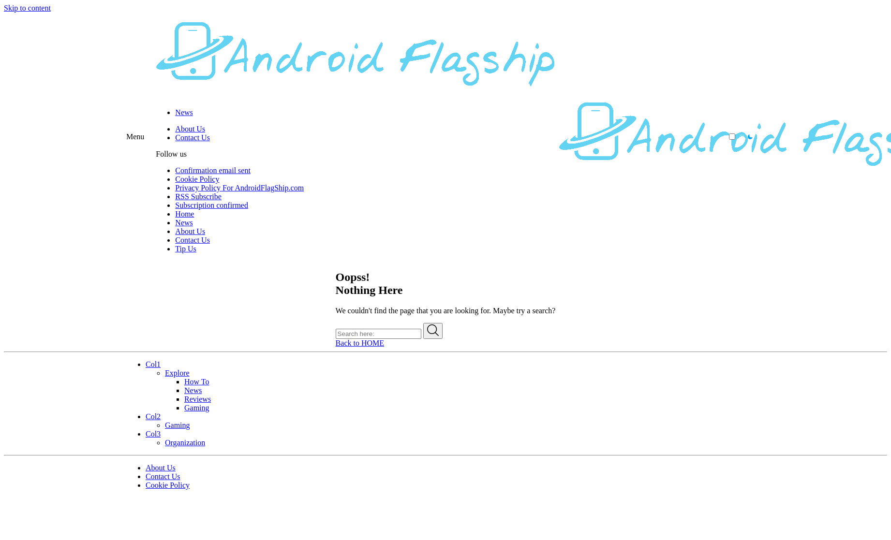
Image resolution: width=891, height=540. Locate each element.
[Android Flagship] (357, 96)
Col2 (153, 416)
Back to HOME (360, 343)
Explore (177, 373)
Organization (185, 442)
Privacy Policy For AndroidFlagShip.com (239, 188)
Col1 (153, 364)
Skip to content (27, 8)
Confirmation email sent (213, 170)
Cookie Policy (197, 179)
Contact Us (192, 137)
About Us (190, 129)
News (184, 112)
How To (196, 382)
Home (184, 214)
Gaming (196, 408)
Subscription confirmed (211, 205)
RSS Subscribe (198, 196)
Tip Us (185, 249)
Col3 (153, 434)
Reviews (197, 399)
